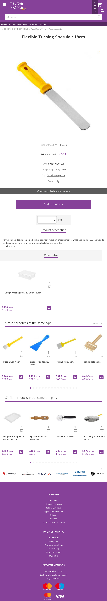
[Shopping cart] (99, 5)
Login (101, 13)
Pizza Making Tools (38, 29)
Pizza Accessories (56, 29)
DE (95, 11)
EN (95, 8)
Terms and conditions (54, 545)
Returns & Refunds (53, 552)
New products (53, 537)
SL (95, 2)
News (25, 24)
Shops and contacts (15, 24)
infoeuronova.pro (57, 522)
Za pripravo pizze (56, 175)
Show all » (97, 323)
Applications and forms (53, 511)
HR (95, 5)
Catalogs (53, 515)
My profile (53, 556)
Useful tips (42, 24)
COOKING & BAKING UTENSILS (16, 29)
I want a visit (33, 24)
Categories (53, 541)
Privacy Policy (53, 548)
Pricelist (53, 518)
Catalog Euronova (53, 508)
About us (4, 24)
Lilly (57, 181)
